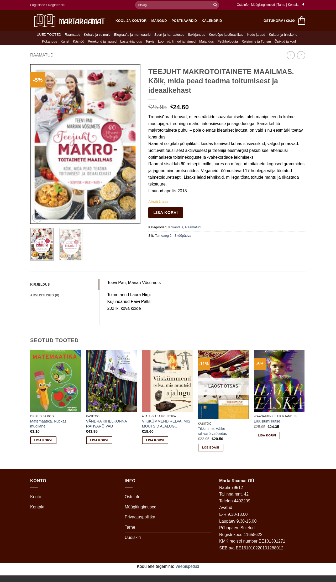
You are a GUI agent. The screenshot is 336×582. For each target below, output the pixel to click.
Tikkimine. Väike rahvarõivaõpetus (212, 431)
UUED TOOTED (49, 35)
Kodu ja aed (256, 35)
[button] (47, 5)
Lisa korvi (166, 212)
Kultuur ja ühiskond (283, 35)
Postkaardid (184, 21)
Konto (35, 497)
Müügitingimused (263, 5)
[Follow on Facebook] (303, 5)
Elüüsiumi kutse (267, 421)
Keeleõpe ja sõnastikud (226, 35)
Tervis (150, 41)
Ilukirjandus (196, 35)
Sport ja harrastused (169, 35)
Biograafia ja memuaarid (132, 35)
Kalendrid (212, 21)
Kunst (65, 41)
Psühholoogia (228, 41)
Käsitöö (78, 41)
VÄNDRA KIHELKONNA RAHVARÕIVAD (106, 423)
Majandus (206, 41)
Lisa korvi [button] (43, 440)
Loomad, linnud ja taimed (177, 41)
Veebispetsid (187, 566)
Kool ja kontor (131, 21)
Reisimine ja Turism (256, 41)
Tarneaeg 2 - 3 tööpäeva (173, 236)
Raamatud (72, 35)
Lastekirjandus (131, 41)
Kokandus (49, 41)
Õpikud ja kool (285, 41)
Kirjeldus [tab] (40, 284)
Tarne (281, 5)
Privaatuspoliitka (140, 517)
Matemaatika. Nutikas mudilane (48, 423)
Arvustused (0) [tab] (44, 295)
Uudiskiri (133, 537)
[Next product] (291, 55)
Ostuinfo (243, 5)
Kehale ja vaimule (97, 35)
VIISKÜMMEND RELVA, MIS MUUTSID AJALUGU (166, 423)
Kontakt (293, 5)
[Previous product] (301, 55)
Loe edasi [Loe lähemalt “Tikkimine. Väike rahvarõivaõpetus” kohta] (210, 447)
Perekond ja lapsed (102, 41)
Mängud (159, 21)
